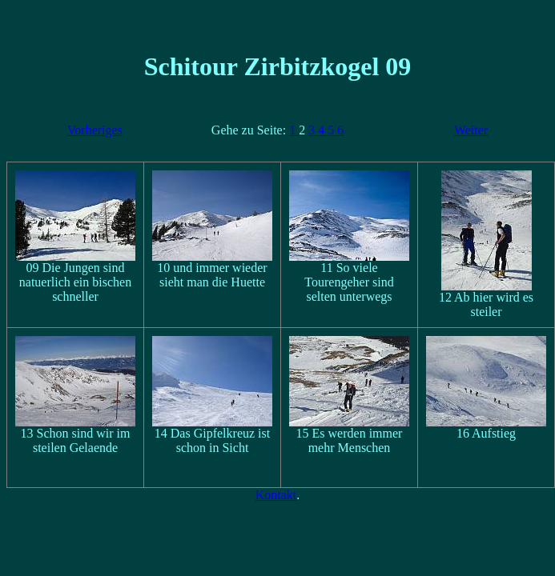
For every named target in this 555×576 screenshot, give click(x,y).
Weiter (471, 130)
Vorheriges (95, 130)
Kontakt (276, 495)
